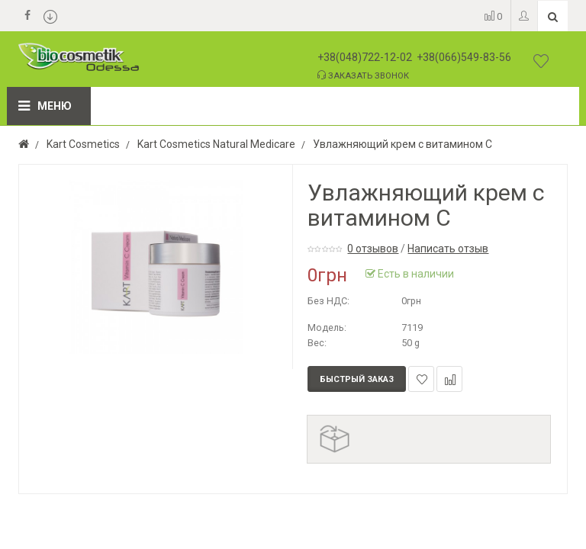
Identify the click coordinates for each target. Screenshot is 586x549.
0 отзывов (372, 248)
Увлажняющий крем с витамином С (402, 144)
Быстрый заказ (357, 379)
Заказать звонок (363, 75)
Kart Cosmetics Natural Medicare (216, 144)
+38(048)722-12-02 (364, 57)
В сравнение (449, 379)
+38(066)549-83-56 (464, 57)
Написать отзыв (447, 248)
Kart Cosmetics (83, 144)
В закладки (421, 379)
